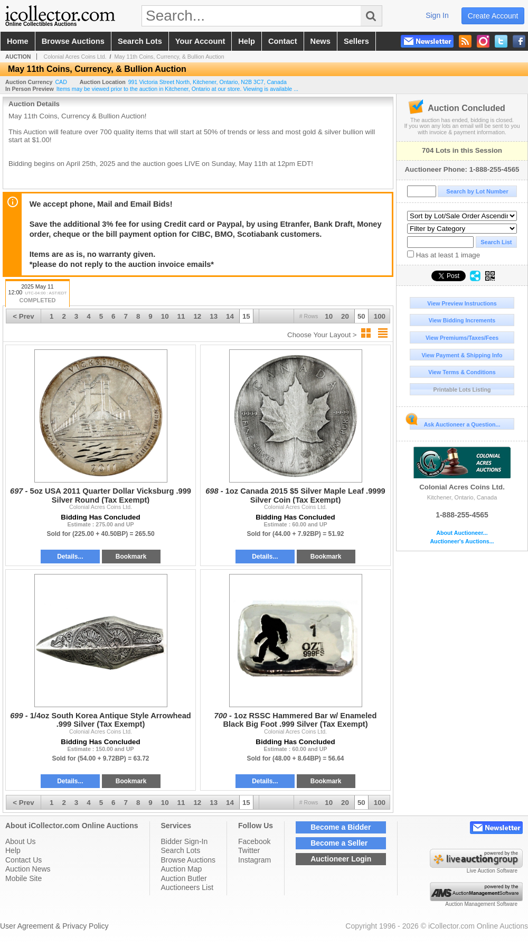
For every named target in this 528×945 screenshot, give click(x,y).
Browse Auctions (188, 860)
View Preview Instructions (461, 303)
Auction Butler (184, 878)
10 (329, 316)
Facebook (254, 841)
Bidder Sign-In (184, 841)
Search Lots (181, 850)
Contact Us (23, 860)
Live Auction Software (492, 871)
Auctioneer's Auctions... (462, 541)
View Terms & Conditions (462, 372)
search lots (140, 41)
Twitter (249, 850)
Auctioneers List (187, 887)
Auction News (28, 869)
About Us (20, 841)
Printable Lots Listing (462, 389)
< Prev (23, 316)
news (320, 41)
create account (493, 16)
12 (197, 316)
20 (345, 316)
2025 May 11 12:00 (37, 294)
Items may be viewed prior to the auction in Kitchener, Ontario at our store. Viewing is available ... (177, 89)
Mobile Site (23, 878)
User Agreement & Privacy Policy (54, 926)
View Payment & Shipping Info (461, 355)
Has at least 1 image (443, 255)
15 (246, 316)
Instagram (254, 860)
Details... (70, 556)
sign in (437, 15)
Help (13, 850)
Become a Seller (338, 843)
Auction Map (181, 869)
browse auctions (73, 41)
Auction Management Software (481, 904)
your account (200, 41)
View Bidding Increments (462, 320)
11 (181, 316)
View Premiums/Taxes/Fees (462, 338)
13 (214, 316)
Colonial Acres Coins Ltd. (462, 469)
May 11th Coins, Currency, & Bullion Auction (169, 56)
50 (361, 316)
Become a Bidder (340, 827)
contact (282, 41)
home (18, 41)
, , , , (207, 82)
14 (230, 316)
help (246, 41)
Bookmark (131, 556)
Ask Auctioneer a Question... (455, 423)
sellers (356, 41)
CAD (61, 82)
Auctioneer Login (340, 859)
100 (379, 316)
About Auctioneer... (461, 533)
